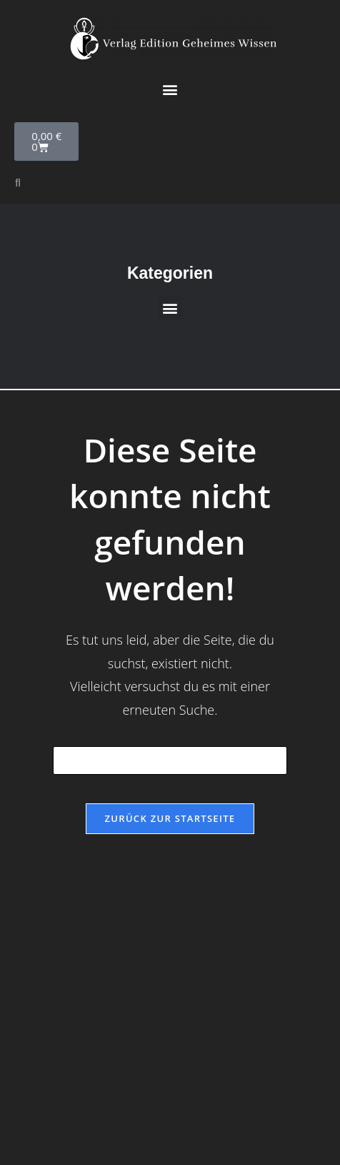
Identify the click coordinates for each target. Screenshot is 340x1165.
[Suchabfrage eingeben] (170, 760)
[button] (170, 89)
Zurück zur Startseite (170, 818)
